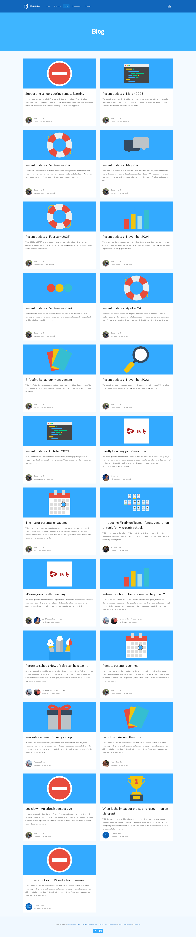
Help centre (128, 924)
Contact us (137, 924)
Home (48, 6)
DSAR (120, 924)
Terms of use (103, 924)
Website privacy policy (74, 924)
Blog (66, 6)
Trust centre (113, 924)
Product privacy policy (90, 924)
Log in (169, 6)
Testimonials (76, 6)
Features (57, 6)
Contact (88, 6)
